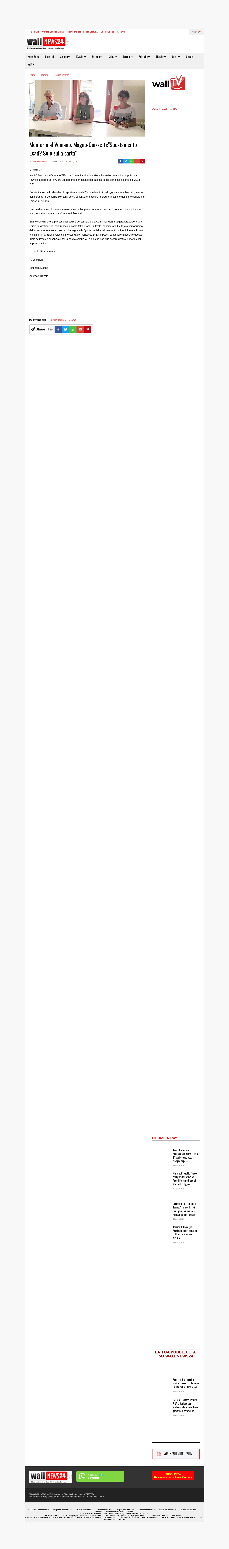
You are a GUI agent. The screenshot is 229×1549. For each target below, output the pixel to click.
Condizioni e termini (64, 1520)
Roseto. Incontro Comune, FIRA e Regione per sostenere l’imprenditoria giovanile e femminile (185, 1429)
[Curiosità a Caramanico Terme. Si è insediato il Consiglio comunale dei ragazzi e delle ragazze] (161, 1236)
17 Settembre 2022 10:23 (60, 162)
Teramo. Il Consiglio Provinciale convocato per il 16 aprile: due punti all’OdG (185, 1256)
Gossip (189, 57)
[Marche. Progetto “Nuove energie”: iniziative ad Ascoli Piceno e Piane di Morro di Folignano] (161, 1206)
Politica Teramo (57, 320)
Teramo (127, 57)
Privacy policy (47, 1520)
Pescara (97, 57)
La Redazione (107, 32)
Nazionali (49, 57)
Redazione (34, 1520)
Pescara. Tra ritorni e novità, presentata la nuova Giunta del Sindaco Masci (186, 1407)
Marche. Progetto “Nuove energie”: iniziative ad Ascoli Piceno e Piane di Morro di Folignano (185, 1202)
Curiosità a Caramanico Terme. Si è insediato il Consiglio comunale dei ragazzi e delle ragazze (184, 1233)
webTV (31, 65)
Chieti (112, 57)
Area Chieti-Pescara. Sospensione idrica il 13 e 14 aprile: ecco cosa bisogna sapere (185, 1179)
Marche (161, 57)
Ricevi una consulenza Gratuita (82, 32)
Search (196, 32)
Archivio (121, 32)
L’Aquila (81, 57)
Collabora (90, 1520)
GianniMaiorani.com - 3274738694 (79, 1518)
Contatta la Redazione (53, 32)
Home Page (33, 32)
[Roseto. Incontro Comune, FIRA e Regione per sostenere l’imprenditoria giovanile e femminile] (161, 1432)
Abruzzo (65, 57)
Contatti (100, 1520)
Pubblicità (79, 1520)
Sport (176, 57)
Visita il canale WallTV (164, 133)
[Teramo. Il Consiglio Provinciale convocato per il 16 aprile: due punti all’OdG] (161, 1259)
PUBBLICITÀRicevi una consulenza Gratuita (173, 1499)
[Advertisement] (41, 298)
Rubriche (144, 57)
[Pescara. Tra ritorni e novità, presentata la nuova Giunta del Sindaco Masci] (161, 1412)
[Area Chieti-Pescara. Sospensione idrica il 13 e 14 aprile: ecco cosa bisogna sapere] (161, 1182)
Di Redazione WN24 (38, 162)
